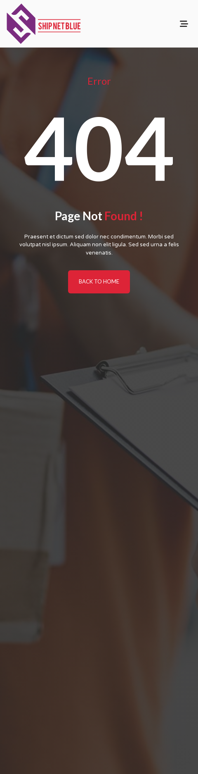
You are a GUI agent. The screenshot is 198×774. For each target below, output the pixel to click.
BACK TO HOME (99, 281)
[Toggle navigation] (184, 24)
